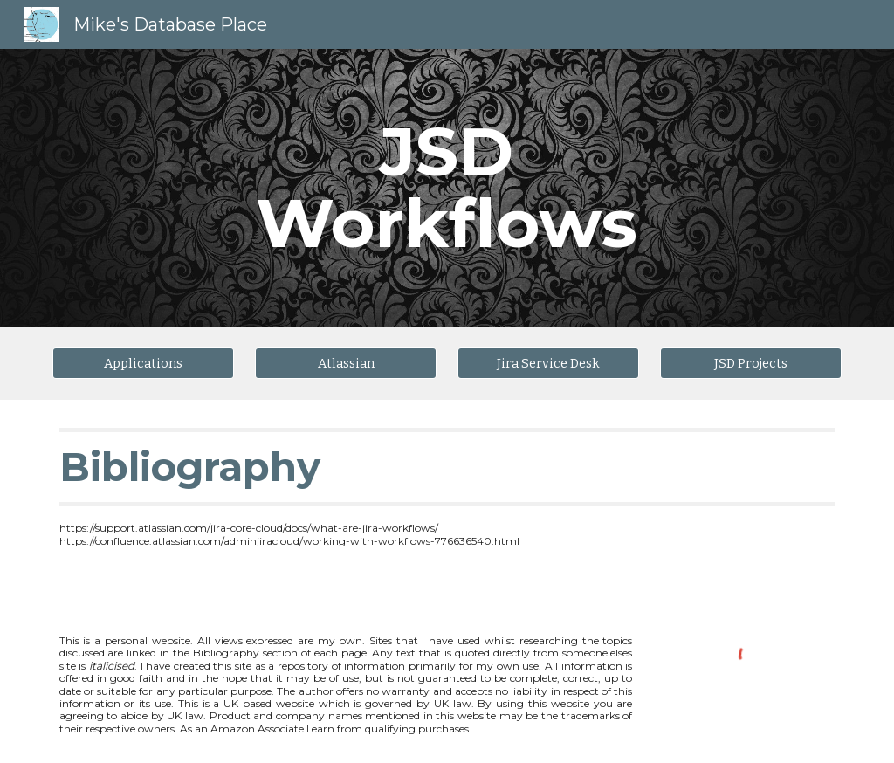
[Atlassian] (346, 362)
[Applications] (143, 362)
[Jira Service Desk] (548, 362)
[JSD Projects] (751, 362)
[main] (446, 188)
